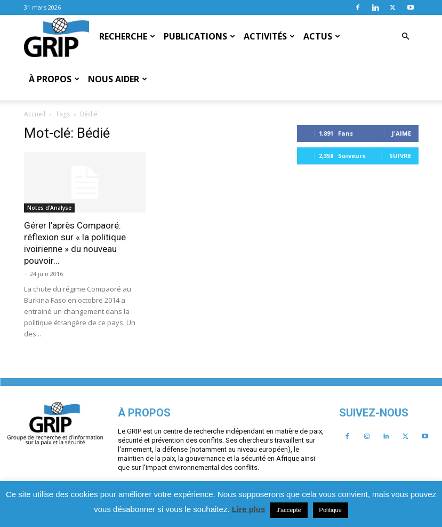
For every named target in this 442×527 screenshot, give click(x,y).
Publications (199, 36)
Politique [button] (330, 510)
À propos (54, 79)
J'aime (128, 322)
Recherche (127, 36)
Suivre (127, 345)
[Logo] (57, 37)
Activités (269, 36)
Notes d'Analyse (184, 165)
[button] (406, 36)
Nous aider (117, 79)
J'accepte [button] (288, 510)
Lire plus (249, 509)
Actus (321, 36)
